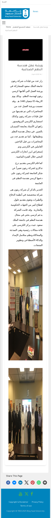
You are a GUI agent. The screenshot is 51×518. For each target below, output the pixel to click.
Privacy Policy (37, 502)
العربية (4, 2)
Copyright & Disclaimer (18, 502)
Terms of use (26, 506)
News (35, 12)
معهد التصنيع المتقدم (21, 27)
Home (8, 27)
